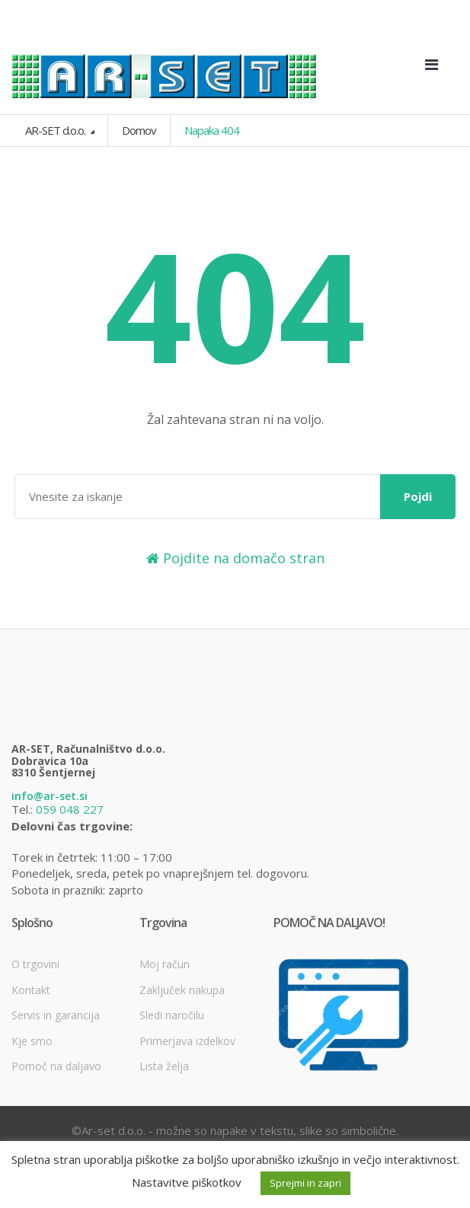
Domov (139, 130)
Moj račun (164, 964)
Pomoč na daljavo (56, 1066)
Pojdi (418, 496)
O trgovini (35, 964)
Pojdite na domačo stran (235, 558)
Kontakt (30, 990)
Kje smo (32, 1041)
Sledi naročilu (171, 1015)
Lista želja (164, 1066)
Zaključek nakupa (182, 990)
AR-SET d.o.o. (56, 130)
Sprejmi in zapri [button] (305, 1183)
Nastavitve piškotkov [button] (186, 1182)
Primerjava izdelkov (187, 1041)
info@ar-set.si (49, 796)
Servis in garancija (55, 1015)
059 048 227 (70, 809)
